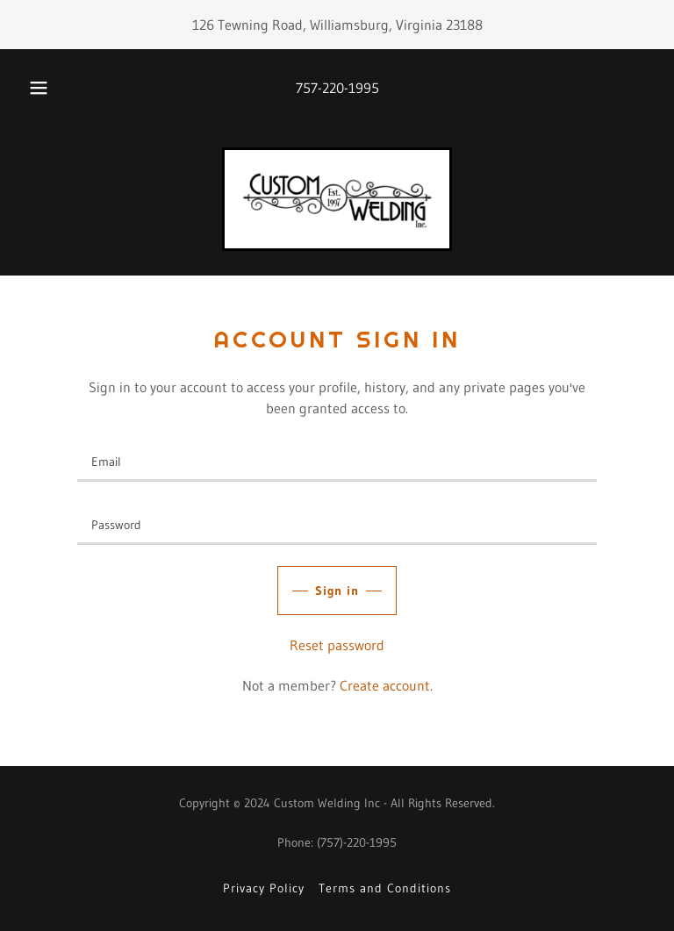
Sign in (337, 590)
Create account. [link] (386, 685)
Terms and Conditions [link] (385, 888)
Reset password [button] (337, 645)
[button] (48, 87)
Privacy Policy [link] (264, 888)
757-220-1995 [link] (337, 88)
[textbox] (337, 461)
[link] (337, 199)
